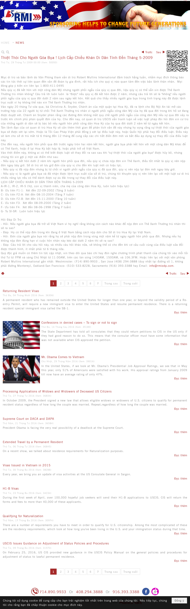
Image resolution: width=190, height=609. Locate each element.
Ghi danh (148, 4)
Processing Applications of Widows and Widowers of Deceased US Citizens (57, 391)
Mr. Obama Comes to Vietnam (62, 357)
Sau (158, 52)
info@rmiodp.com (161, 265)
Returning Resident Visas (21, 291)
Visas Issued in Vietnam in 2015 (27, 465)
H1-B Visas (11, 488)
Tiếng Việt (179, 4)
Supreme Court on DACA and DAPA (28, 418)
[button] (112, 10)
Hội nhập (163, 4)
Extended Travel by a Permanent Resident (33, 442)
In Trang (3, 273)
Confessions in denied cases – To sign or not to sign (79, 322)
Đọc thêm (180, 312)
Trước (149, 52)
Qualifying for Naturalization (23, 516)
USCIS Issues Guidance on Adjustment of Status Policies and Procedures (56, 543)
